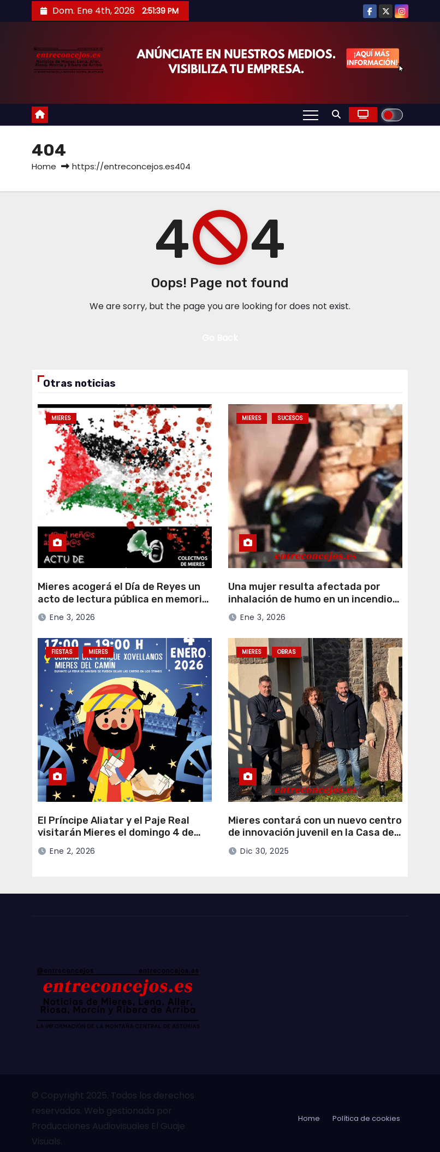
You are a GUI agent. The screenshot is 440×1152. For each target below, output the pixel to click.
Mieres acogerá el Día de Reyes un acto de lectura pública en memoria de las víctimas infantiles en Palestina (123, 605)
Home (44, 166)
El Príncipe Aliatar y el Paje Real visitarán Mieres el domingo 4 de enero (116, 832)
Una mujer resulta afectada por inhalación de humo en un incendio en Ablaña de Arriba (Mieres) (310, 599)
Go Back (220, 338)
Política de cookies (366, 1118)
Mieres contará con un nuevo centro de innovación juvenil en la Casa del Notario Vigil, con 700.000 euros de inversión (315, 839)
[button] (336, 114)
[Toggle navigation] (311, 114)
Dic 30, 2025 (264, 851)
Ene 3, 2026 (73, 617)
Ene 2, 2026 (73, 851)
